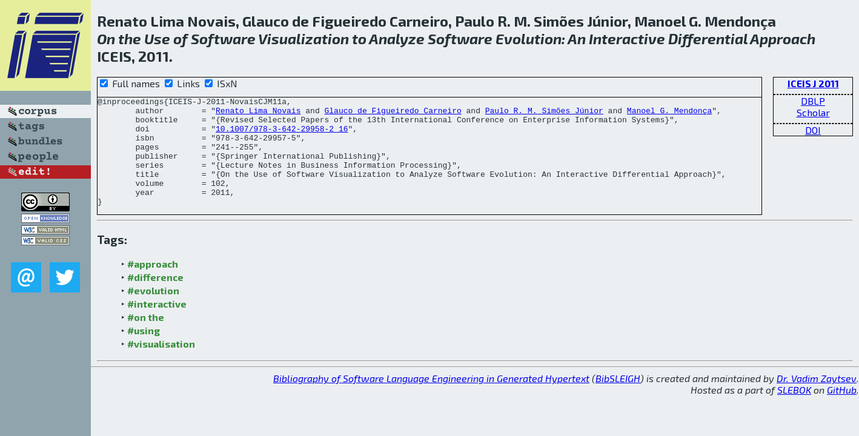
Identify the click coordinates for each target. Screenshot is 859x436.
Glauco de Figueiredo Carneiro (392, 113)
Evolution (529, 38)
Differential (708, 38)
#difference (155, 299)
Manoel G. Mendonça (669, 113)
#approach (152, 285)
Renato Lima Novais (258, 113)
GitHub (842, 411)
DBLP (813, 101)
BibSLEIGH (617, 400)
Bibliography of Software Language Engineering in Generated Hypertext (431, 400)
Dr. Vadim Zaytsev (817, 400)
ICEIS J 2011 (813, 83)
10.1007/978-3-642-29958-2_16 (282, 135)
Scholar (813, 112)
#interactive (157, 325)
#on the (145, 339)
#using (143, 352)
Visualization (303, 38)
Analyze (397, 38)
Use (157, 38)
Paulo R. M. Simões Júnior (544, 113)
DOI (813, 130)
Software (223, 38)
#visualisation (161, 365)
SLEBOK (794, 411)
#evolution (153, 312)
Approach (782, 38)
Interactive (627, 38)
